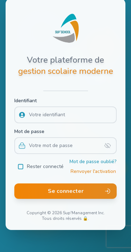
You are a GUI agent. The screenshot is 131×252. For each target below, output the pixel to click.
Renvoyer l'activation (93, 170)
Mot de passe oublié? (93, 160)
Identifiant (25, 99)
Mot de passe (29, 130)
